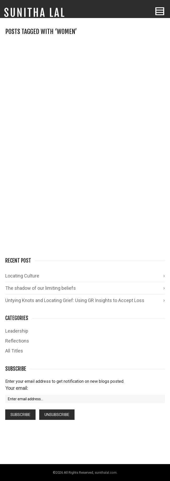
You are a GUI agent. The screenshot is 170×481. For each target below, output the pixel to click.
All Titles (14, 350)
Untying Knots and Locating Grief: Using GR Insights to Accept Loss (74, 300)
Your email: (16, 388)
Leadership (16, 331)
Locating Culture (22, 276)
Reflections (17, 341)
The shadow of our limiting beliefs (40, 288)
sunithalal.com (106, 472)
